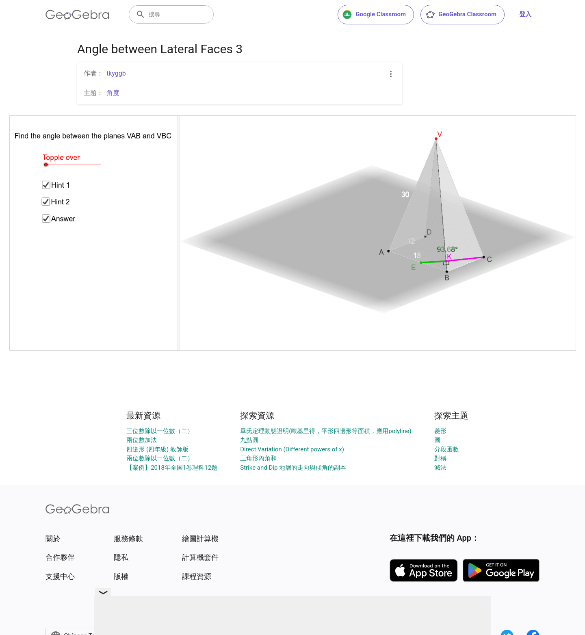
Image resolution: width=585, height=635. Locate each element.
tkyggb (116, 73)
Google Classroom (374, 15)
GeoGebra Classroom (460, 15)
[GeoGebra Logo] (77, 15)
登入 (525, 14)
